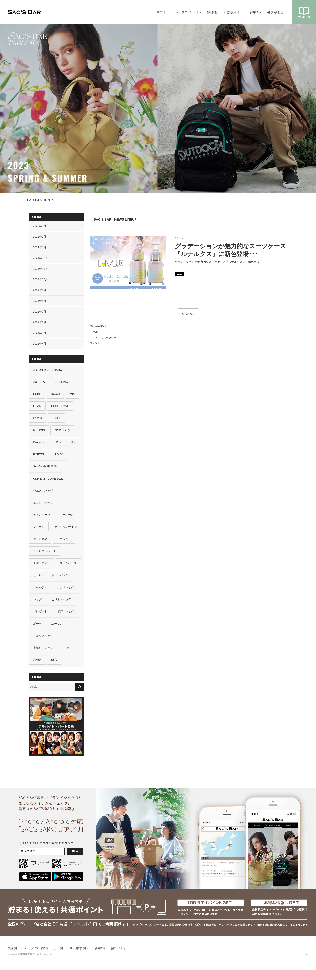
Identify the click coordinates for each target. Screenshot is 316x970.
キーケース (67, 516)
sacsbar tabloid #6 (304, 12)
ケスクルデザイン (65, 528)
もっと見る (188, 313)
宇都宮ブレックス (44, 650)
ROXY (59, 455)
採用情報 (255, 12)
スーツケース (111, 337)
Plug (73, 443)
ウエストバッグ (43, 491)
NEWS (94, 331)
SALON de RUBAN (45, 467)
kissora (37, 418)
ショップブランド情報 (187, 12)
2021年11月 (40, 268)
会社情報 (212, 12)
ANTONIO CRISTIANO (47, 369)
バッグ (37, 602)
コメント (95, 343)
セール (37, 577)
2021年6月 (39, 322)
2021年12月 (40, 258)
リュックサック (43, 638)
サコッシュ (64, 540)
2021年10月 (40, 279)
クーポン (38, 528)
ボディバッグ (65, 614)
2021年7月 (39, 311)
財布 (54, 663)
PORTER (39, 455)
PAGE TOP (302, 958)
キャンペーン (41, 516)
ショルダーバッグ (44, 553)
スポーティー (41, 565)
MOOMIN (39, 431)
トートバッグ (59, 577)
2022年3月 (39, 226)
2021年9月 (39, 290)
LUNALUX (96, 337)
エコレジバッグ (43, 504)
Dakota (55, 394)
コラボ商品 (40, 540)
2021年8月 (39, 300)
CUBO (37, 394)
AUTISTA (39, 381)
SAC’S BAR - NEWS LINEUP (115, 219)
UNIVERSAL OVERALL (48, 479)
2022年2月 (39, 236)
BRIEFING (61, 381)
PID (58, 443)
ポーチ (37, 626)
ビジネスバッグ (61, 602)
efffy (72, 394)
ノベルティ (40, 589)
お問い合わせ (274, 12)
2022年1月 (39, 247)
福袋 (68, 650)
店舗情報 (162, 12)
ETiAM (37, 406)
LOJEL (56, 418)
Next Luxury (62, 431)
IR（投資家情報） (234, 12)
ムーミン (57, 626)
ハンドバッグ (65, 589)
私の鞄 (37, 663)
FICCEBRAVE (60, 406)
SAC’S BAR (24, 12)
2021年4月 (39, 343)
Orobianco (39, 443)
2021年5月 (39, 333)
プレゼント (40, 614)
